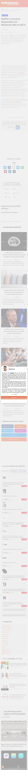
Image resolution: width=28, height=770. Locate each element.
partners (12, 372)
